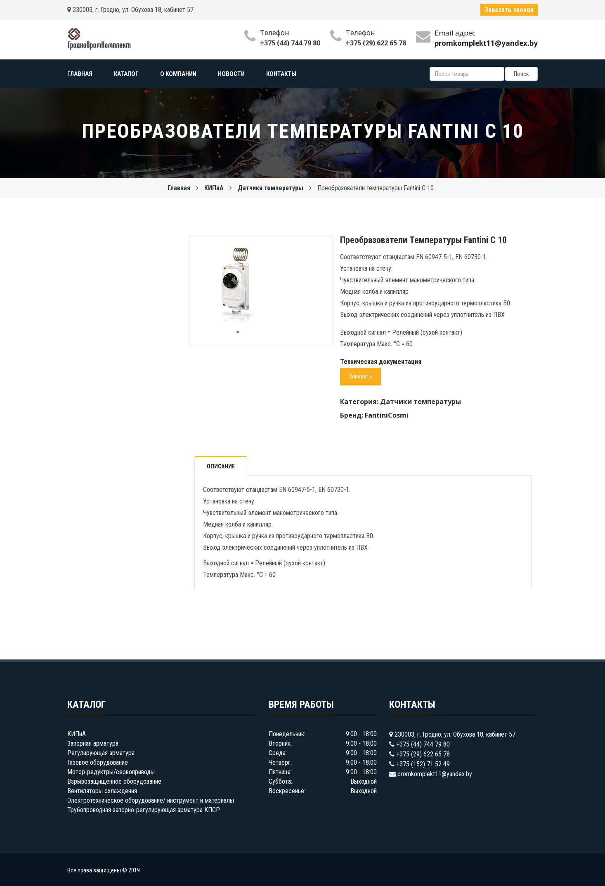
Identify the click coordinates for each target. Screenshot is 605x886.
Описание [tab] (221, 466)
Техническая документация (380, 362)
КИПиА (214, 188)
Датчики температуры (270, 188)
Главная (179, 188)
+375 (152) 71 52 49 (423, 764)
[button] (271, 251)
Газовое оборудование (97, 762)
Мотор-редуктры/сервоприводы (111, 772)
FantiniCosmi (387, 415)
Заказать (360, 376)
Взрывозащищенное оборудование (114, 781)
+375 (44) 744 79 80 (290, 42)
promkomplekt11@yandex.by (434, 774)
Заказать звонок (509, 10)
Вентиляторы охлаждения (102, 791)
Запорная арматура (92, 743)
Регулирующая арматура (101, 753)
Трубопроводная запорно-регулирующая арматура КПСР (143, 810)
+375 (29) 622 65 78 (376, 42)
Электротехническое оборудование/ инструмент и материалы (150, 800)
